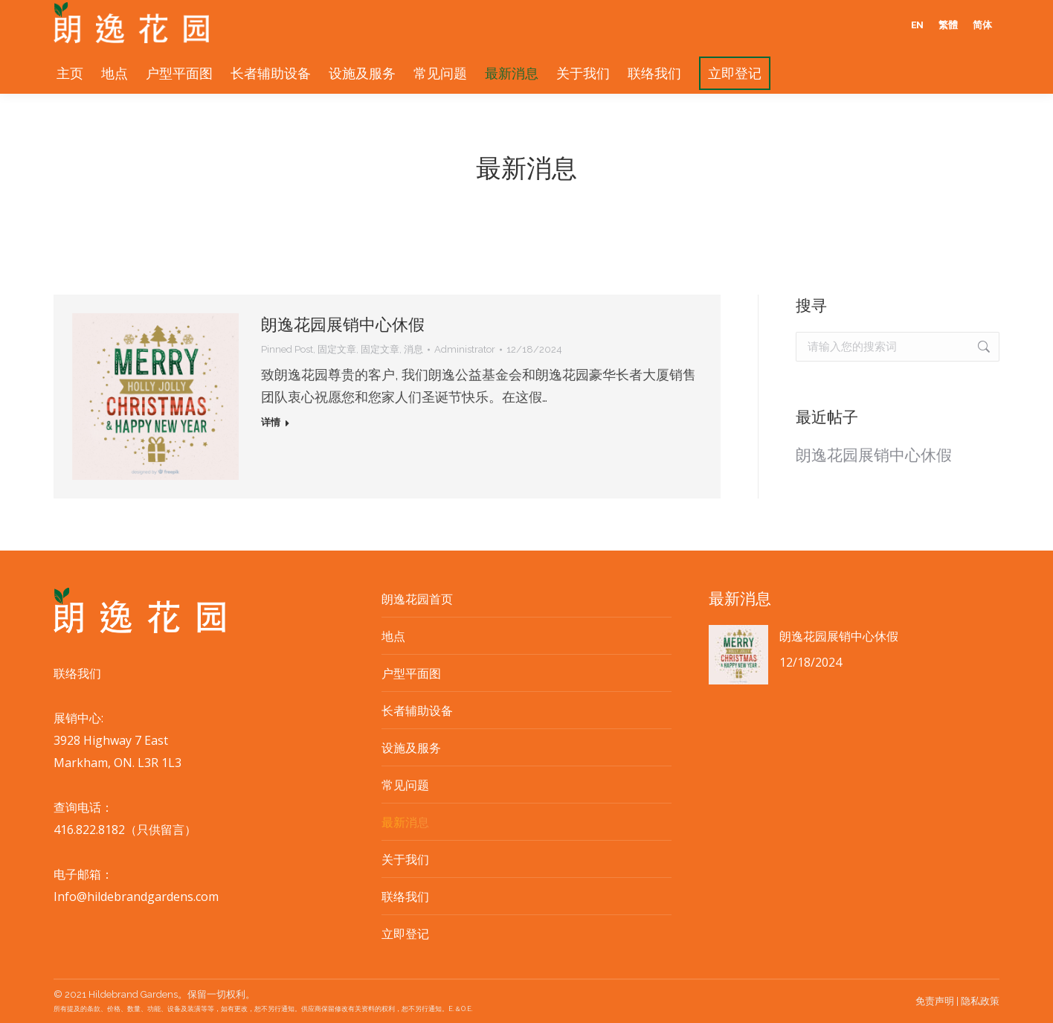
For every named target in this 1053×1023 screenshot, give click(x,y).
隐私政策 (980, 1001)
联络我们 (405, 896)
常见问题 (405, 785)
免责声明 (934, 1001)
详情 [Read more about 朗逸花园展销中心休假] (270, 422)
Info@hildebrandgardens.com (136, 896)
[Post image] (738, 654)
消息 (413, 349)
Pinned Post (287, 349)
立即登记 (405, 934)
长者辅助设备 (417, 710)
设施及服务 (411, 748)
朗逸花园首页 (417, 599)
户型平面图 (411, 673)
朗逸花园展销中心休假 (343, 324)
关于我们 (405, 859)
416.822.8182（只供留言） (125, 829)
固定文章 (337, 349)
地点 (393, 636)
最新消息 (405, 822)
